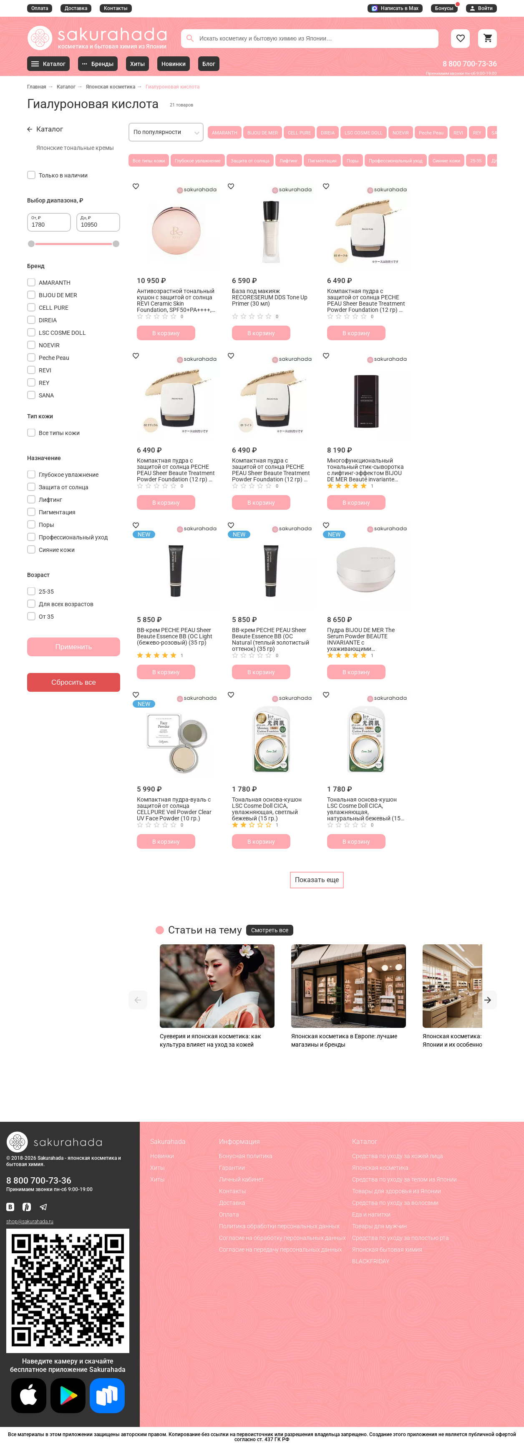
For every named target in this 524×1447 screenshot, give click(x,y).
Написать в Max (395, 8)
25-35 (475, 161)
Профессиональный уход (396, 161)
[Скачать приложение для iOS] (28, 1411)
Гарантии (232, 1167)
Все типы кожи (149, 161)
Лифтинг (289, 161)
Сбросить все (73, 682)
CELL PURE (299, 133)
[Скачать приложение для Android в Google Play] (68, 1411)
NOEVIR (401, 133)
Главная (36, 86)
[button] (137, 1000)
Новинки (162, 1156)
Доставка (76, 8)
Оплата (39, 8)
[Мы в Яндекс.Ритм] (26, 1208)
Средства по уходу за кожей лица (397, 1156)
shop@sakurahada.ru (29, 1221)
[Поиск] (190, 38)
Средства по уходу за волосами (395, 1202)
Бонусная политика (245, 1156)
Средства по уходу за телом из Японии (404, 1179)
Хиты (157, 1167)
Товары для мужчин (379, 1226)
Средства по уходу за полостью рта (400, 1238)
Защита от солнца (250, 161)
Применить (73, 647)
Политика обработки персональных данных (279, 1226)
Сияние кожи (446, 161)
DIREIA (328, 133)
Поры (353, 161)
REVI (458, 133)
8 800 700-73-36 (470, 63)
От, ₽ (36, 217)
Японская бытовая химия (387, 1249)
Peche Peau (431, 133)
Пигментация (322, 161)
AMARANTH (224, 133)
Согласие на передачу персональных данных (280, 1249)
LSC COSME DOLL (364, 133)
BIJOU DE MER (262, 133)
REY (477, 133)
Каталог (66, 86)
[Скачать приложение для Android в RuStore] (67, 1349)
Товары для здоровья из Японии (396, 1191)
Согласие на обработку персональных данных (282, 1238)
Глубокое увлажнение (198, 161)
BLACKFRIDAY (370, 1261)
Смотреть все (269, 930)
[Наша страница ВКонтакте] (10, 1208)
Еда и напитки (371, 1214)
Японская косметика (110, 86)
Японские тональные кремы (75, 147)
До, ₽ (86, 217)
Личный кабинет (241, 1179)
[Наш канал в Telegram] (43, 1208)
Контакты (116, 8)
